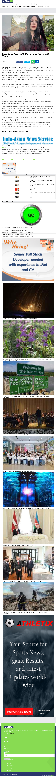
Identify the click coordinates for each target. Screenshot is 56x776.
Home (3, 6)
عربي (30, 4)
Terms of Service (7, 738)
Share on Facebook (19, 61)
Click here (12, 731)
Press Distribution (16, 6)
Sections (47, 6)
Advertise (6, 743)
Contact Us (6, 741)
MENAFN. (10, 772)
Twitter (9, 762)
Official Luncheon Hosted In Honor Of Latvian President (20, 544)
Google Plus (10, 763)
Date (4, 61)
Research (33, 6)
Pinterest (10, 765)
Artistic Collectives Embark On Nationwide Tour (17, 434)
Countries (40, 6)
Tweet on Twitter (27, 61)
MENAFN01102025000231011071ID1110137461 (15, 131)
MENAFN (5, 67)
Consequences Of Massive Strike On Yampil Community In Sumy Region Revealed (25, 611)
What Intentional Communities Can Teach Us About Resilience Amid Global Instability (26, 396)
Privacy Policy (7, 740)
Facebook (10, 760)
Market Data (26, 6)
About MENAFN (7, 745)
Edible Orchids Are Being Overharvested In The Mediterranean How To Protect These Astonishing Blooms (27, 359)
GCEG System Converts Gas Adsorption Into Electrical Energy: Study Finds (26, 507)
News (8, 6)
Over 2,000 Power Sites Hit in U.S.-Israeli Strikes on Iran (20, 318)
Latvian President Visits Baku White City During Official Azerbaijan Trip (25, 580)
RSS (9, 768)
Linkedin (9, 766)
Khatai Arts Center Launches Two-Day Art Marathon (19, 470)
